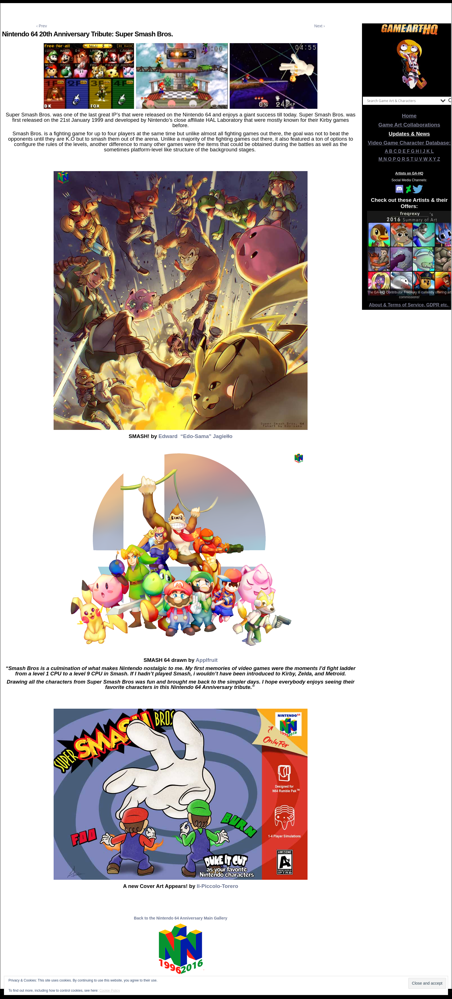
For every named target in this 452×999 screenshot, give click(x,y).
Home (409, 116)
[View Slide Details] (409, 64)
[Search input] (402, 101)
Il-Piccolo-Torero (216, 886)
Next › (319, 26)
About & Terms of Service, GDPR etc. (409, 304)
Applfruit (207, 660)
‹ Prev (41, 26)
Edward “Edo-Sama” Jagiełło (195, 436)
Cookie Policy (109, 991)
